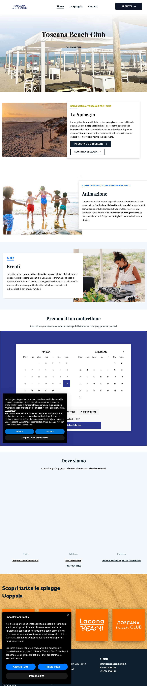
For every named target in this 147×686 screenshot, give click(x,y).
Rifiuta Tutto (53, 666)
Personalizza (36, 675)
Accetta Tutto (20, 666)
